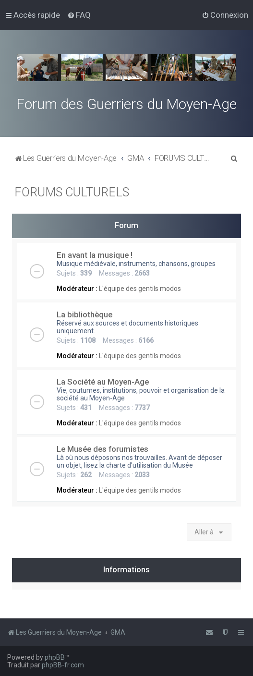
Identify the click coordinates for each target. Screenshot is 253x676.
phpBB (55, 657)
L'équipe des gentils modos (140, 288)
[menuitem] (79, 15)
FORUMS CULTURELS (71, 192)
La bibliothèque (84, 314)
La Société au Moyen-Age (103, 381)
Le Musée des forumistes (102, 449)
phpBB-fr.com (63, 665)
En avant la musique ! (95, 255)
